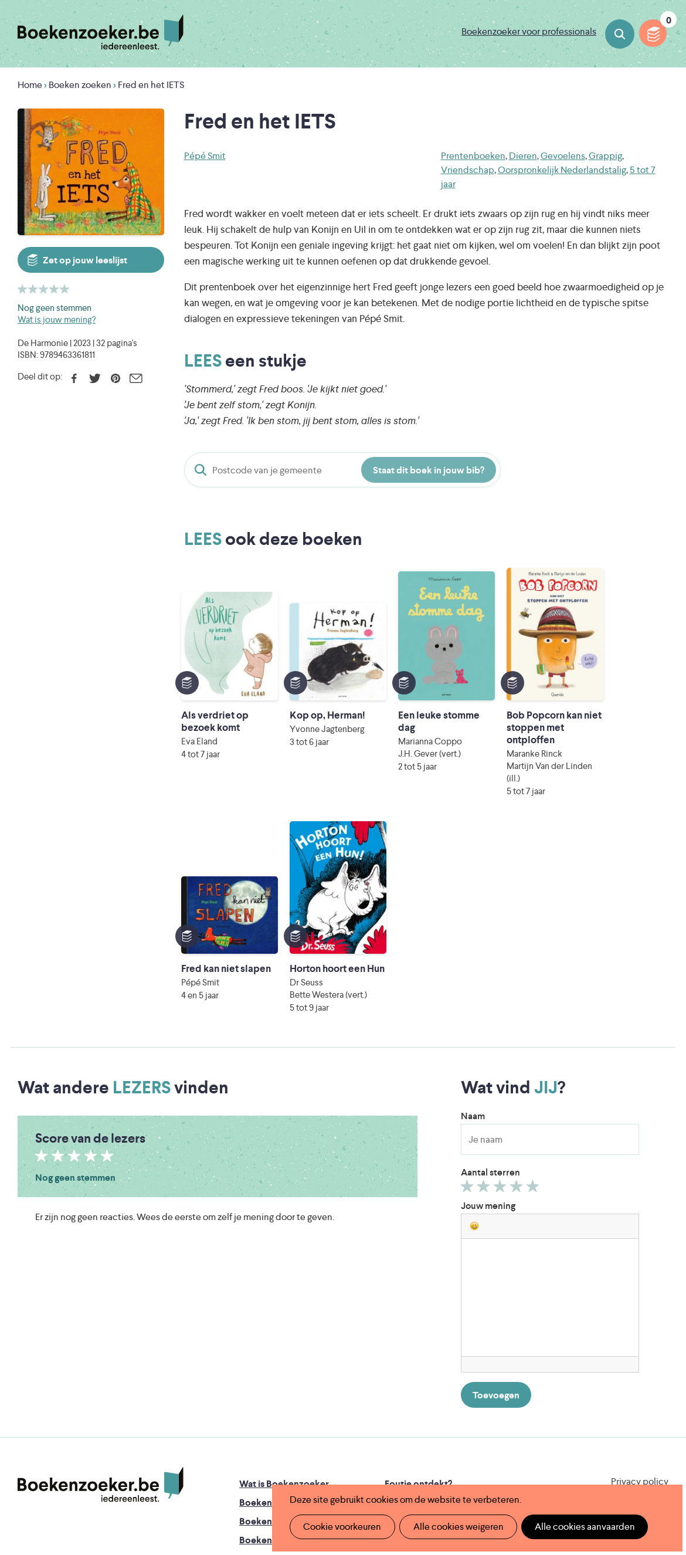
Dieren (523, 156)
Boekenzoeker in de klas (290, 1298)
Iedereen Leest (409, 1408)
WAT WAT (345, 1441)
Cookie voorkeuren (341, 1526)
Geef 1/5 (469, 985)
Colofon (402, 1355)
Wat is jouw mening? (57, 319)
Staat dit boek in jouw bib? (428, 470)
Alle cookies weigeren (454, 1526)
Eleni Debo (326, 1458)
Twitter (94, 378)
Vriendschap (467, 170)
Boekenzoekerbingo (282, 1336)
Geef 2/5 (485, 985)
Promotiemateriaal (278, 1355)
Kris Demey (430, 1458)
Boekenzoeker (101, 32)
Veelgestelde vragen (281, 1373)
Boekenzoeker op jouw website (452, 1298)
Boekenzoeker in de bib (289, 1317)
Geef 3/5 (502, 985)
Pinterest (115, 378)
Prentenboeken (473, 156)
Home (30, 85)
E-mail (135, 378)
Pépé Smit (205, 156)
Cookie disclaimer (631, 1291)
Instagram (657, 1328)
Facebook (74, 378)
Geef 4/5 (518, 985)
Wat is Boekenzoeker (284, 1279)
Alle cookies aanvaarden (578, 1526)
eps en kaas (537, 1458)
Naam (473, 912)
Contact (402, 1373)
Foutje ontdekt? (418, 1279)
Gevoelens (563, 156)
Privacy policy (639, 1277)
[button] (474, 1021)
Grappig (605, 156)
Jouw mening (488, 1001)
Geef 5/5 (534, 985)
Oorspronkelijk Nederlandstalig (562, 170)
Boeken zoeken (619, 34)
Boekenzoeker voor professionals (528, 31)
